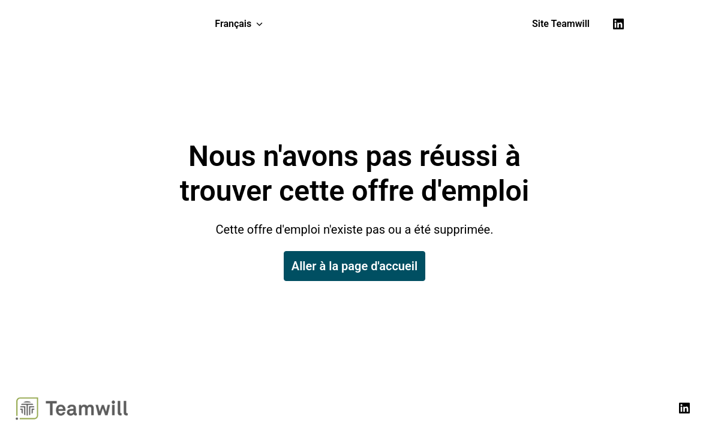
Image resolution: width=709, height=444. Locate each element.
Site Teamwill (561, 23)
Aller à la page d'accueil (354, 266)
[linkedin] (618, 24)
